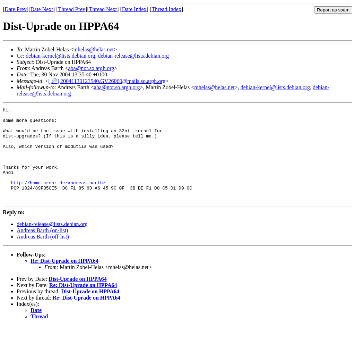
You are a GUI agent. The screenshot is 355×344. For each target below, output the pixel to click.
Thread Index (166, 9)
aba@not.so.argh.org (91, 68)
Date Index (134, 9)
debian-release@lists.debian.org (133, 56)
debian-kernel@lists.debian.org (60, 56)
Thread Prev (71, 9)
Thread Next (103, 9)
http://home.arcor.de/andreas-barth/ (58, 198)
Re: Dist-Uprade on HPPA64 (64, 280)
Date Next (42, 9)
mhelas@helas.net (93, 49)
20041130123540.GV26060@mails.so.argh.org (112, 81)
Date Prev (16, 9)
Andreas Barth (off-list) (43, 255)
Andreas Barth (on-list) (42, 249)
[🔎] (53, 81)
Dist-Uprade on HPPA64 (78, 298)
